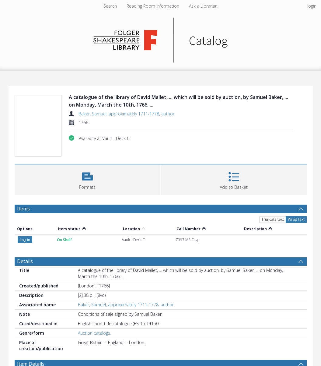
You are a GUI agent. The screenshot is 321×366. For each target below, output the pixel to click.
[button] (87, 178)
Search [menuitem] (110, 6)
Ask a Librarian (203, 6)
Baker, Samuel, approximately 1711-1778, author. (127, 114)
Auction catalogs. (94, 333)
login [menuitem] (311, 6)
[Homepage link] (160, 38)
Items (23, 208)
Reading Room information (153, 6)
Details (25, 261)
